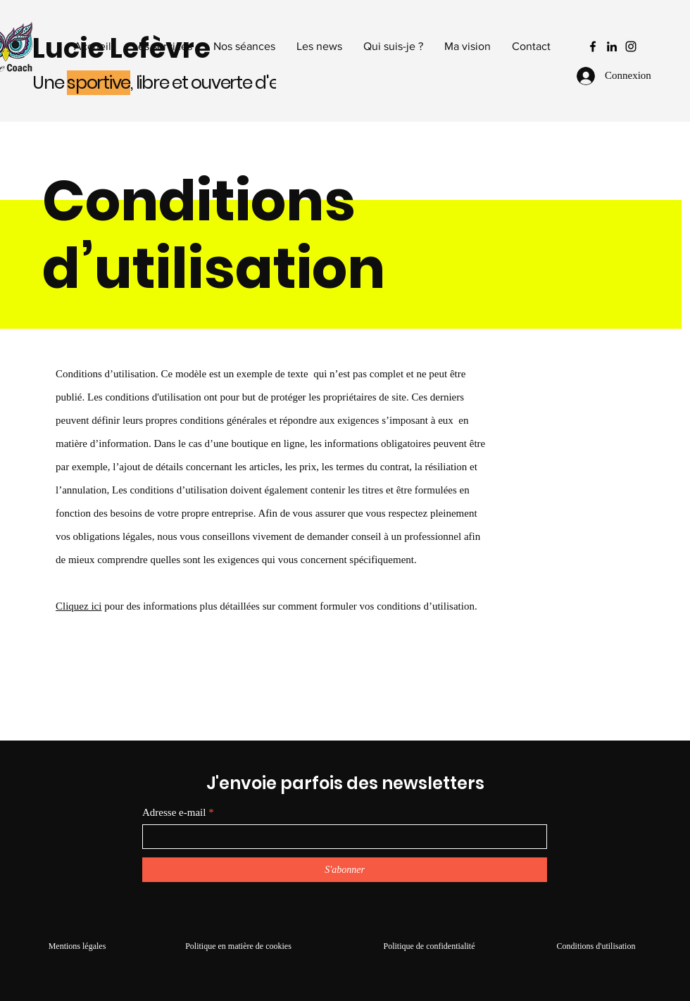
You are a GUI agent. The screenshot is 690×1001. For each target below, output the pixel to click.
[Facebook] (593, 46)
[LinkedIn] (612, 46)
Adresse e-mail (174, 812)
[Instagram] (631, 46)
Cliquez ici (78, 606)
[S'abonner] (344, 869)
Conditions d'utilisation (596, 946)
